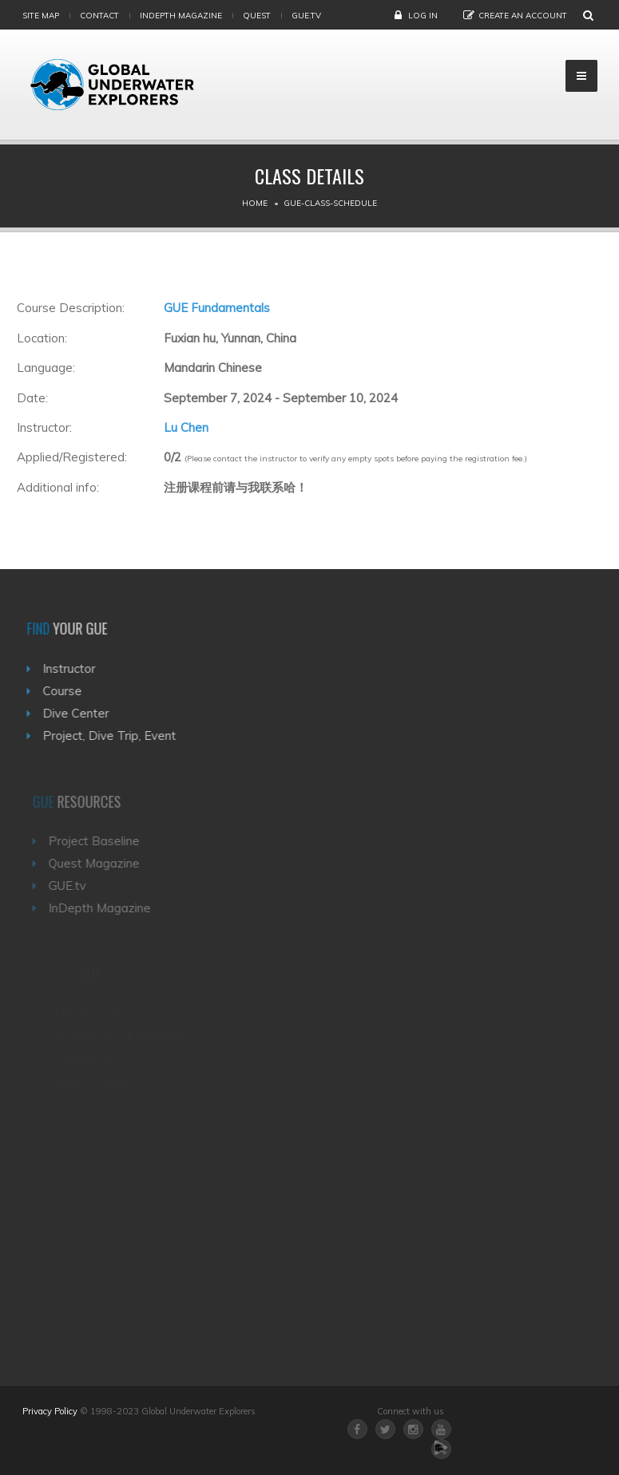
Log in (423, 15)
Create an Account (522, 15)
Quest (257, 15)
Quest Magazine (97, 863)
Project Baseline (97, 840)
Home (255, 203)
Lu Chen (186, 427)
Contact (99, 15)
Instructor (72, 668)
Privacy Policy (49, 1411)
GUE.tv (70, 885)
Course (65, 690)
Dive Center (79, 713)
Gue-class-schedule (330, 203)
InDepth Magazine (181, 15)
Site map (40, 15)
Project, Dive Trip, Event (112, 735)
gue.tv (306, 15)
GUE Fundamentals (217, 307)
